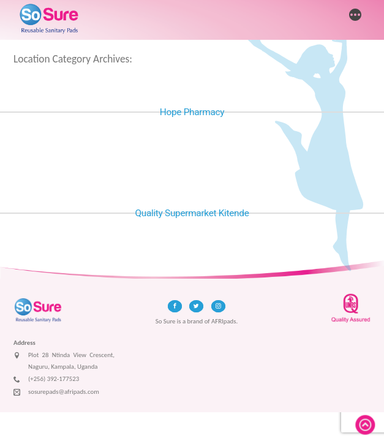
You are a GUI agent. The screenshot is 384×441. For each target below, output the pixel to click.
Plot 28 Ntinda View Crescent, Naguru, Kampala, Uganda (64, 361)
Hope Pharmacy (192, 112)
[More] (355, 16)
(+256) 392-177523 (46, 379)
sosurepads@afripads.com (56, 392)
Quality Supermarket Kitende (192, 213)
